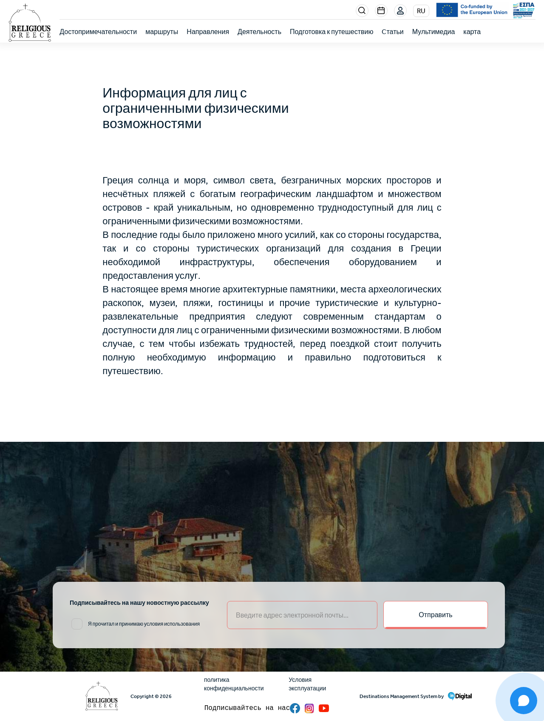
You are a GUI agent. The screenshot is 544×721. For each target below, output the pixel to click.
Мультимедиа (433, 32)
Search (362, 10)
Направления (208, 32)
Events (381, 10)
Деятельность (259, 32)
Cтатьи (392, 32)
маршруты (161, 32)
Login (400, 11)
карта (472, 32)
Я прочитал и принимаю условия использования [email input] (144, 624)
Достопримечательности (98, 32)
